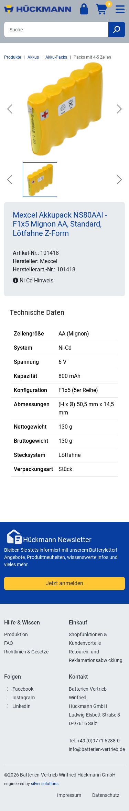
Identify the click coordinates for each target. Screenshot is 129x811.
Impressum (69, 795)
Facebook (22, 689)
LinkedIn (21, 706)
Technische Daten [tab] (37, 312)
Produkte (12, 57)
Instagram (23, 697)
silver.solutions (44, 783)
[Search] (56, 29)
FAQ (8, 643)
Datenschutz (105, 795)
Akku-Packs (56, 57)
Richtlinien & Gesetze (26, 651)
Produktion (16, 634)
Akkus (33, 57)
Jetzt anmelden (64, 583)
